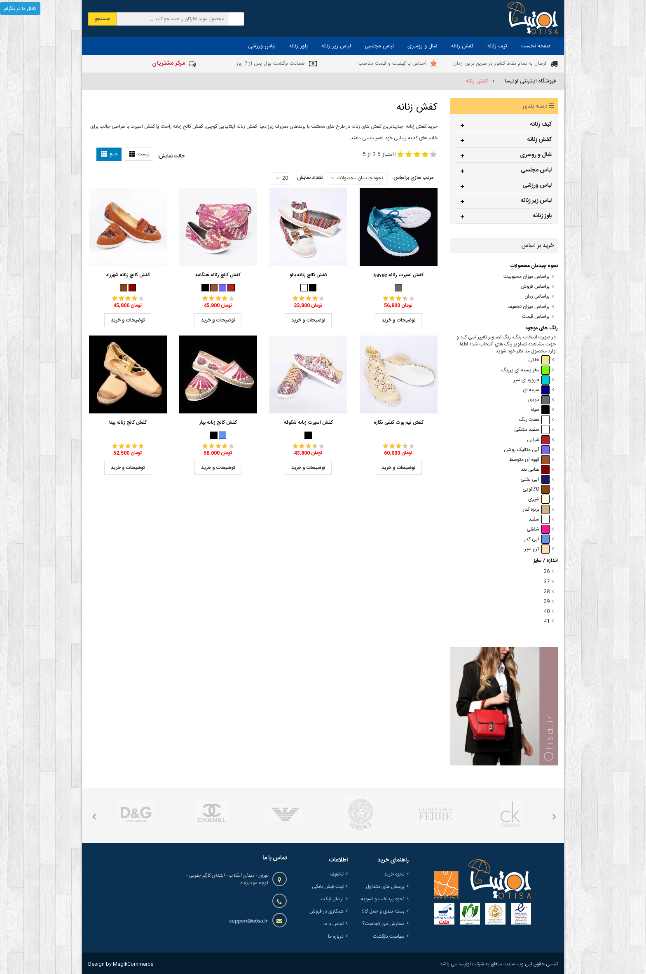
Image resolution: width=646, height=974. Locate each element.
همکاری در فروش (326, 911)
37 (547, 581)
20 (282, 178)
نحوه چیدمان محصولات (360, 178)
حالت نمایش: (171, 156)
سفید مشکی (532, 429)
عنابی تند (535, 469)
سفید (539, 519)
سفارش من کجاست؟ (383, 924)
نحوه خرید (394, 874)
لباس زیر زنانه (536, 201)
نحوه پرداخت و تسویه (383, 899)
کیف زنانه (541, 124)
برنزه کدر (536, 509)
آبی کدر (537, 539)
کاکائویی (536, 489)
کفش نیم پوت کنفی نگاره (399, 422)
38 (547, 591)
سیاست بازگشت (389, 936)
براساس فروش (535, 286)
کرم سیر (537, 549)
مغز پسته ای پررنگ (525, 370)
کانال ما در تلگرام (20, 9)
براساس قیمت (536, 316)
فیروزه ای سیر (531, 380)
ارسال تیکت (332, 899)
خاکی (539, 360)
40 (547, 611)
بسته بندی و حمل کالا (383, 911)
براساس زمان (537, 296)
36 (547, 571)
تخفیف (337, 874)
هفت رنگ (534, 419)
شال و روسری (536, 155)
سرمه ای (536, 390)
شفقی (538, 529)
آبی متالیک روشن (527, 449)
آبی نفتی (535, 479)
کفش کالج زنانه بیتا (128, 422)
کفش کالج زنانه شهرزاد (128, 275)
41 (547, 621)
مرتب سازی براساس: (412, 178)
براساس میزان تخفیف (529, 306)
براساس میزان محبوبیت (526, 276)
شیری (539, 499)
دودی (539, 400)
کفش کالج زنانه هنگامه (218, 275)
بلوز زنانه (542, 216)
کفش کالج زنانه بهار (218, 422)
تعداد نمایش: (309, 178)
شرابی (538, 440)
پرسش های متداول (385, 886)
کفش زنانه (539, 140)
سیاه (540, 409)
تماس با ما (333, 924)
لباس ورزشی (537, 185)
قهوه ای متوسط (529, 459)
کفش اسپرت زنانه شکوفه (308, 422)
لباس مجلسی (536, 170)
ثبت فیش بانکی (328, 886)
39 (547, 601)
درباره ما (336, 936)
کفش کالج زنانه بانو (308, 275)
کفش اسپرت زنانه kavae (398, 275)
